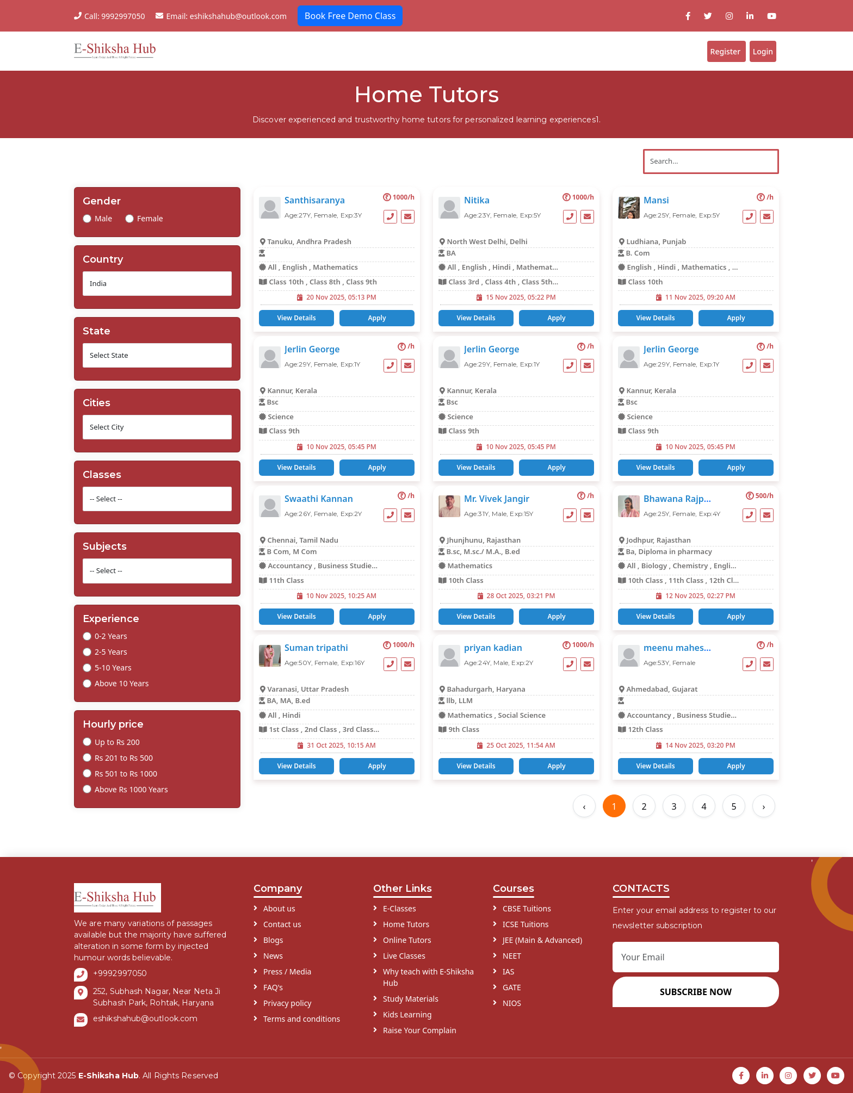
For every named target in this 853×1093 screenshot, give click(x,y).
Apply (377, 313)
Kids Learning (407, 1010)
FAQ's (273, 983)
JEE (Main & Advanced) (542, 935)
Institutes (558, 49)
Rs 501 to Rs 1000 (126, 769)
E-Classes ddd (349, 49)
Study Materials (410, 994)
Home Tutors (406, 920)
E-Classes (399, 904)
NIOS (512, 998)
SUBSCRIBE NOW (696, 987)
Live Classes (404, 951)
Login (760, 49)
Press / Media (287, 967)
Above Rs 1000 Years (131, 785)
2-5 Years (111, 647)
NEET (512, 951)
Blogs (607, 49)
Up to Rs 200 (117, 737)
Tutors (403, 49)
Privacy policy (287, 998)
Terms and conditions (301, 1014)
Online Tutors (407, 935)
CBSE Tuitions (527, 904)
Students (453, 49)
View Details (296, 313)
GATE (512, 983)
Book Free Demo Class (350, 16)
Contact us (282, 920)
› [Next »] (764, 802)
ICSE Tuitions (526, 920)
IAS (508, 967)
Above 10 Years (122, 679)
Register (718, 49)
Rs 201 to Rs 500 (124, 753)
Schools (505, 49)
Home (253, 49)
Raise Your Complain (419, 1026)
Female (150, 214)
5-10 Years (113, 663)
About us (279, 904)
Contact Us (659, 49)
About (290, 49)
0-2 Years (111, 631)
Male (103, 214)
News (273, 951)
